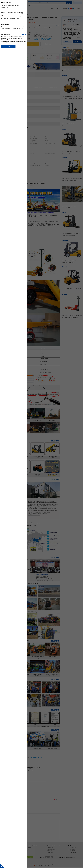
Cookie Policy (7, 5)
